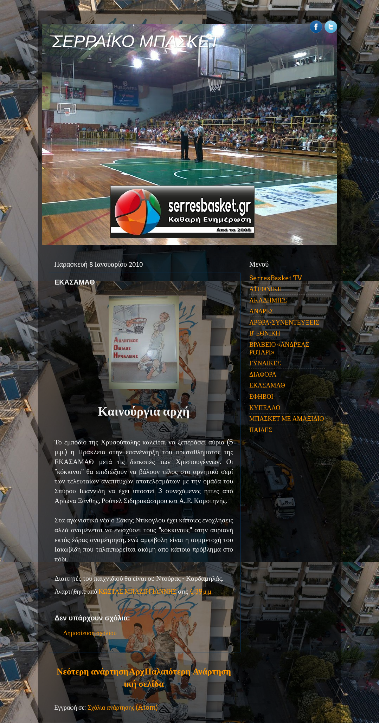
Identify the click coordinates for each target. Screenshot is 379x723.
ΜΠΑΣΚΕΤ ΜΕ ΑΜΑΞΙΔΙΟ (286, 418)
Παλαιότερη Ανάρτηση (187, 671)
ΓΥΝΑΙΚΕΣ (265, 363)
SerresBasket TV (275, 278)
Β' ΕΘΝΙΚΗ (264, 333)
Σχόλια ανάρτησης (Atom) (123, 707)
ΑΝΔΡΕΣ (261, 311)
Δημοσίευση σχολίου (90, 633)
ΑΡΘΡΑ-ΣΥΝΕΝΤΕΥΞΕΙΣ (284, 322)
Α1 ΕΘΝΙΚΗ (265, 289)
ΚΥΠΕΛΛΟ (264, 407)
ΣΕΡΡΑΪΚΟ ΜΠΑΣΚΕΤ (136, 41)
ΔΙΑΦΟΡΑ (262, 374)
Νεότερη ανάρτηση (92, 671)
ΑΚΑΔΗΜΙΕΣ (268, 300)
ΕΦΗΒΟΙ (261, 396)
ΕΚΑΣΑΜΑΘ (267, 385)
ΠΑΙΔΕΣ (260, 430)
